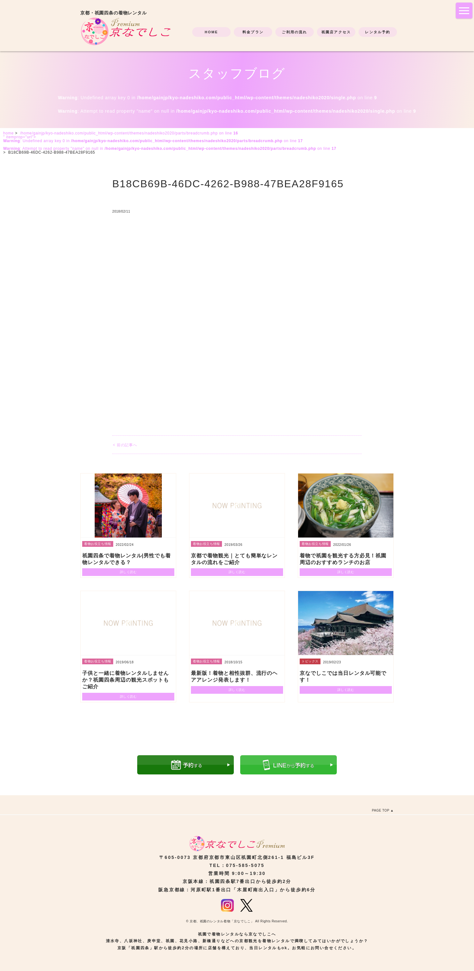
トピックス (310, 661)
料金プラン (253, 32)
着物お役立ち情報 (97, 544)
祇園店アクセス (336, 32)
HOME (211, 32)
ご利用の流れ (294, 32)
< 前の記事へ (125, 445)
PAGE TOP (381, 810)
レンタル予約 (377, 32)
